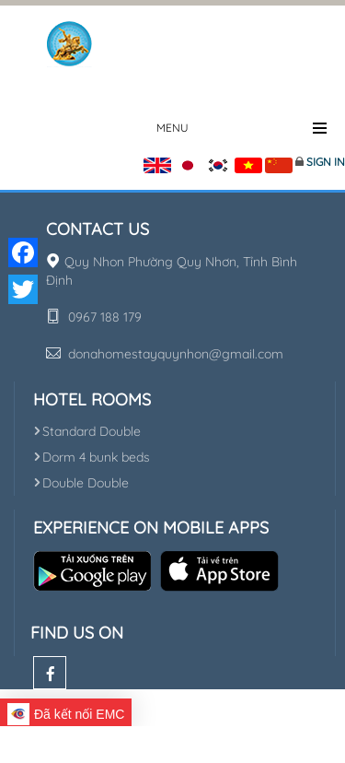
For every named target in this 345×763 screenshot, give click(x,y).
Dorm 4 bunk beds (91, 457)
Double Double (81, 483)
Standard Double (87, 431)
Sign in (325, 162)
